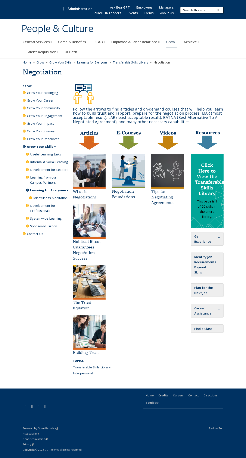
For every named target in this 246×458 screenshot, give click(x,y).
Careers (178, 395)
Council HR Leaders (107, 13)
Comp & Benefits (73, 42)
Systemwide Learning (46, 218)
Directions (210, 395)
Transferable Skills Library (130, 62)
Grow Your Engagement (44, 116)
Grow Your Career (40, 100)
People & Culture (57, 28)
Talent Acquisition (42, 52)
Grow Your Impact (40, 123)
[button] (203, 329)
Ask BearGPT (120, 7)
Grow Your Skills (60, 62)
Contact (193, 395)
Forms (149, 13)
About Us (167, 13)
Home (27, 62)
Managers (166, 7)
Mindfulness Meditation (50, 198)
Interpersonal (83, 373)
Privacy (28, 444)
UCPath (71, 52)
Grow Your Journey (41, 131)
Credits (163, 395)
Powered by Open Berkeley (40, 428)
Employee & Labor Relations (135, 42)
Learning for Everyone (92, 62)
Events (133, 13)
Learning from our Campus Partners (43, 180)
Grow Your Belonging (42, 92)
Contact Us (35, 234)
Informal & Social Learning (49, 162)
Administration (80, 8)
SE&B (99, 42)
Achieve (191, 42)
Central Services (37, 42)
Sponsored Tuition (43, 226)
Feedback (152, 403)
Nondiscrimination (35, 439)
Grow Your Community (43, 108)
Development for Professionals (42, 208)
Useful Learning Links (45, 154)
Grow (171, 42)
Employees (144, 7)
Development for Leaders (49, 169)
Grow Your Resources (43, 139)
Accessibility (31, 434)
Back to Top (216, 428)
